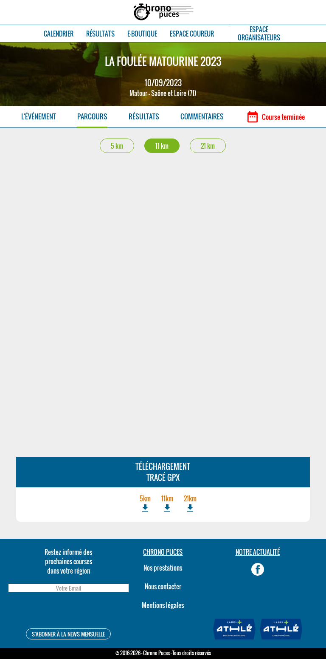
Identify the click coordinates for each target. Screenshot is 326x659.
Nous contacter (163, 586)
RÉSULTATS (100, 34)
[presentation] (68, 612)
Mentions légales (163, 605)
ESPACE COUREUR (192, 34)
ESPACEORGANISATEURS (259, 33)
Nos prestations (162, 567)
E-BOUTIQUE (142, 34)
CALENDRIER (58, 34)
